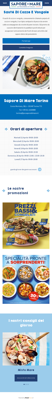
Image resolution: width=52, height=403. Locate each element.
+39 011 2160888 (29, 110)
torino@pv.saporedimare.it (27, 113)
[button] (40, 169)
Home (47, 3)
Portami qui (26, 41)
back (5, 3)
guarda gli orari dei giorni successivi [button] (23, 169)
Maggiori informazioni (26, 378)
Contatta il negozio (26, 47)
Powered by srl (26, 398)
